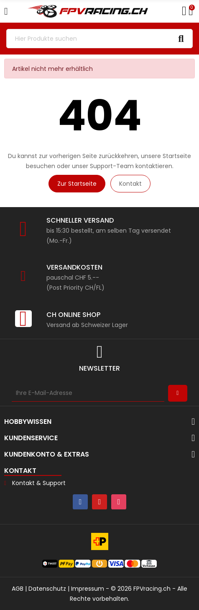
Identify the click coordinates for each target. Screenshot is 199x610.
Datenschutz (47, 588)
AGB (17, 588)
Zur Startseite (77, 183)
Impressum (87, 588)
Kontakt (130, 183)
